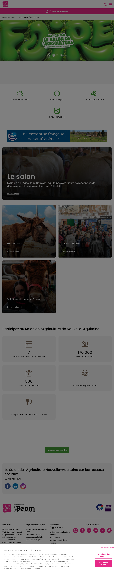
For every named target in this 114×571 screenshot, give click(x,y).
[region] (57, 557)
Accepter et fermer (103, 563)
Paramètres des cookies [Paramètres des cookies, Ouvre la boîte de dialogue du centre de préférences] (103, 555)
